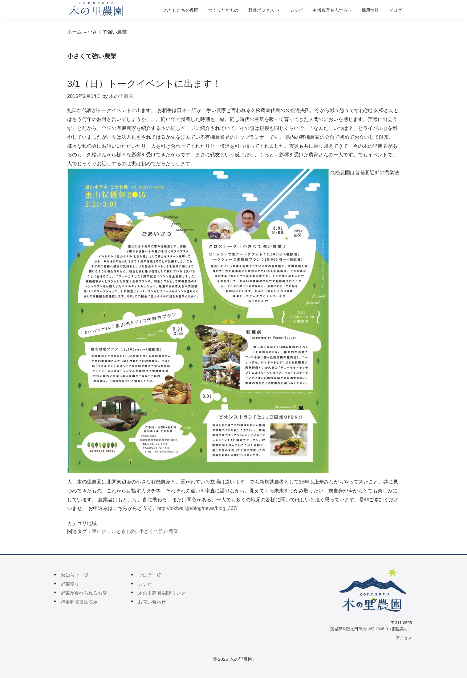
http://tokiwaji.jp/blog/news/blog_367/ (197, 508)
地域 (92, 523)
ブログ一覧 (149, 575)
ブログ (395, 10)
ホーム (74, 31)
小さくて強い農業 (158, 531)
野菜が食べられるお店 (84, 593)
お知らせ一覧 (74, 575)
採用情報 (370, 10)
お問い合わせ (152, 601)
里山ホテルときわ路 (114, 531)
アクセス (404, 638)
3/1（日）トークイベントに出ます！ (144, 83)
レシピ (296, 10)
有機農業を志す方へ (332, 10)
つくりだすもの (223, 10)
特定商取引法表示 (79, 601)
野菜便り (70, 584)
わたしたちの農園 (181, 10)
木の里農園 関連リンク (161, 593)
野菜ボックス (264, 10)
